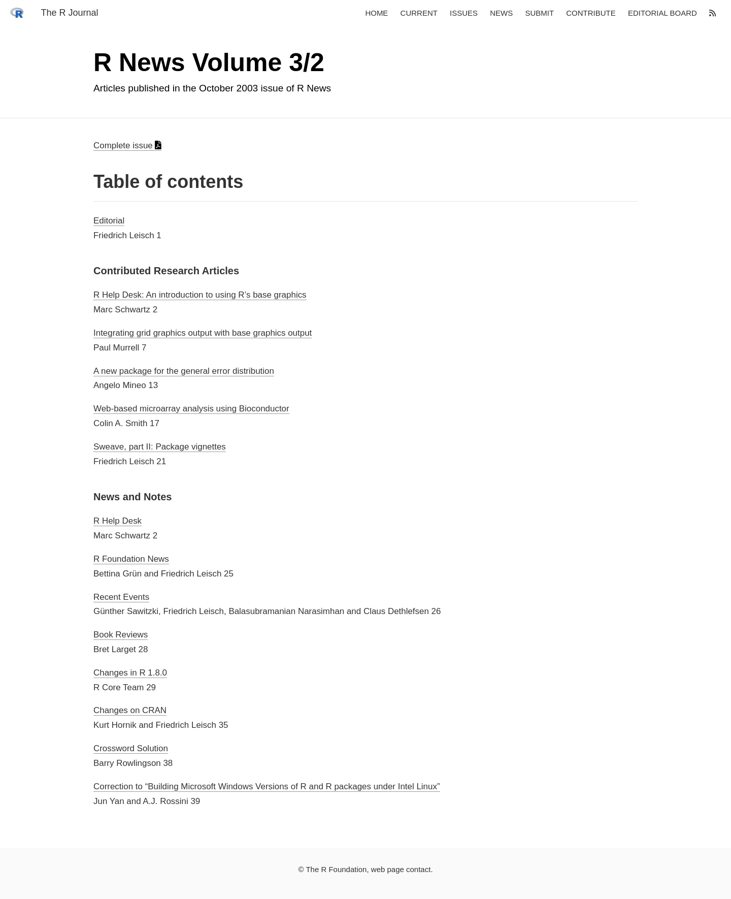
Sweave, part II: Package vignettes (159, 447)
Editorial (108, 221)
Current (419, 13)
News (501, 13)
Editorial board (662, 13)
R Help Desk (117, 521)
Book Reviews (120, 634)
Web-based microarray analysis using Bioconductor (191, 408)
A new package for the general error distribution (183, 371)
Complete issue (127, 145)
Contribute (591, 13)
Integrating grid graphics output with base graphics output (202, 333)
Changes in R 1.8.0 (130, 673)
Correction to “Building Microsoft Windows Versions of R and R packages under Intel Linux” (266, 786)
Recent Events (121, 597)
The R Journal (69, 13)
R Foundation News (131, 559)
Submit (539, 13)
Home (376, 13)
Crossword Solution (130, 748)
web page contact (401, 869)
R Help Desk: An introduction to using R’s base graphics (200, 295)
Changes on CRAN (130, 710)
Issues (464, 13)
